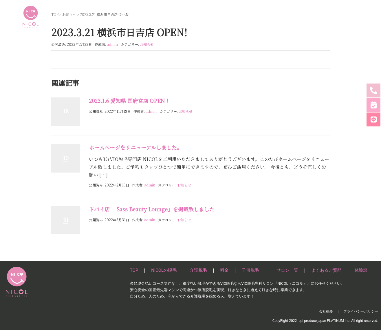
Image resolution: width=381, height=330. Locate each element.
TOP (167, 16)
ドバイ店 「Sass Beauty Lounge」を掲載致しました (152, 209)
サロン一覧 (286, 16)
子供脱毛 (259, 16)
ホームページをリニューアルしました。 (135, 147)
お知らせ (147, 44)
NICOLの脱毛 (191, 16)
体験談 (349, 16)
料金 (239, 16)
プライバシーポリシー (360, 311)
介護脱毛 (220, 16)
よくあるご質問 (319, 16)
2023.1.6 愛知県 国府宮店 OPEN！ (129, 100)
